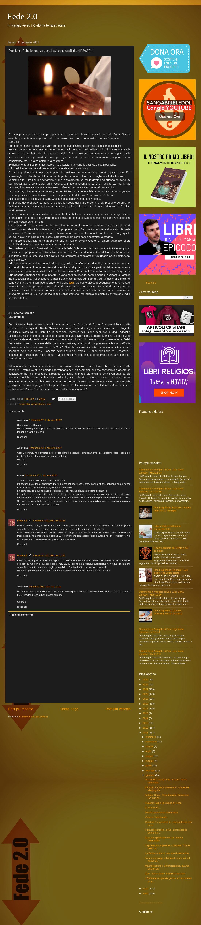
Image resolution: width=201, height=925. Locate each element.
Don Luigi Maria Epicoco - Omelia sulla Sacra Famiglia (172, 509)
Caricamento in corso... (151, 902)
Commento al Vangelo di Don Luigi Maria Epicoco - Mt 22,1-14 (161, 471)
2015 (146, 713)
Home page (69, 709)
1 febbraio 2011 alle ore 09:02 (45, 420)
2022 (146, 684)
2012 (146, 727)
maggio (150, 760)
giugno (150, 756)
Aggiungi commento (22, 614)
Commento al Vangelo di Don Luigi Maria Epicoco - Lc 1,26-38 (161, 490)
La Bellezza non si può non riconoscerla (167, 853)
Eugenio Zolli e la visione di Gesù (163, 803)
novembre (151, 741)
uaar (49, 404)
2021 (146, 689)
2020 (146, 694)
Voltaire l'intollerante (156, 817)
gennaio (150, 775)
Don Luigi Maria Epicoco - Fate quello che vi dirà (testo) (171, 571)
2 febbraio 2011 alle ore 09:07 (45, 447)
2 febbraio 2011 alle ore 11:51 (49, 555)
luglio (149, 751)
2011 (146, 732)
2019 (146, 698)
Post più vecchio (118, 709)
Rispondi (22, 437)
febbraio (150, 770)
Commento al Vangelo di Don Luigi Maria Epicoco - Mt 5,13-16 (161, 593)
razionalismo (38, 404)
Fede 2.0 (22, 16)
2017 (146, 708)
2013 (146, 723)
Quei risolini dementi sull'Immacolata (165, 873)
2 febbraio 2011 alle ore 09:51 (41, 475)
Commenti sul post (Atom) (33, 716)
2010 (146, 888)
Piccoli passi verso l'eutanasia (161, 812)
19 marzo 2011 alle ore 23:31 (45, 586)
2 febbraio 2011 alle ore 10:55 (49, 520)
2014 (146, 718)
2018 (146, 703)
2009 (146, 893)
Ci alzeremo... (152, 807)
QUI (71, 282)
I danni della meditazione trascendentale (167, 527)
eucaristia (24, 404)
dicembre (151, 737)
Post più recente (20, 709)
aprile (149, 765)
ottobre (150, 746)
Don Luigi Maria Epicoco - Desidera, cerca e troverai (168, 612)
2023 (146, 679)
